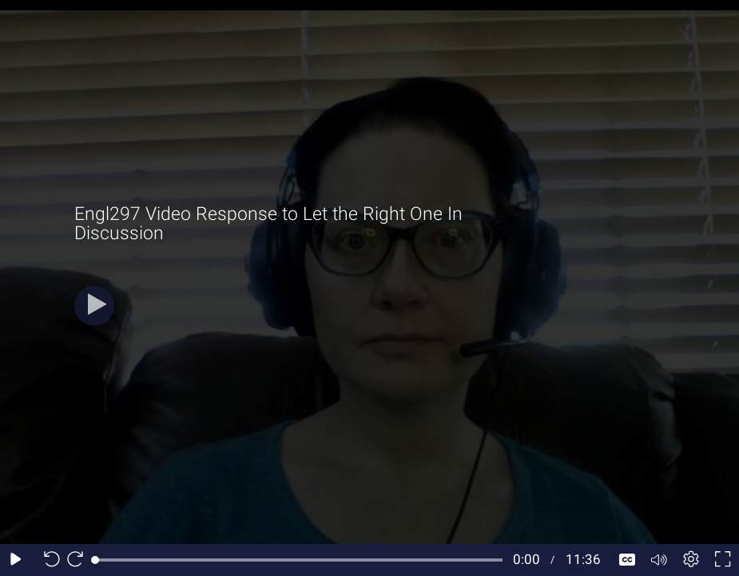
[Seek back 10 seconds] (48, 560)
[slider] (299, 560)
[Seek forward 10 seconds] (79, 560)
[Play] (94, 306)
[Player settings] (691, 560)
